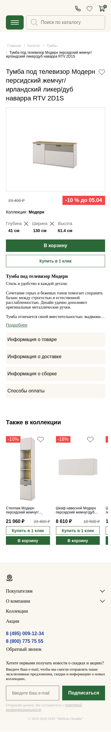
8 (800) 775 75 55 (24, 641)
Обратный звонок (23, 649)
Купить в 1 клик (55, 261)
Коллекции (17, 611)
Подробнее (17, 325)
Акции (12, 621)
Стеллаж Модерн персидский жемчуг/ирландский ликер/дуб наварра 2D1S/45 (24, 511)
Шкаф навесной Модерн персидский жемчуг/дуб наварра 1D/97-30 (76, 511)
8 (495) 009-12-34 (25, 634)
